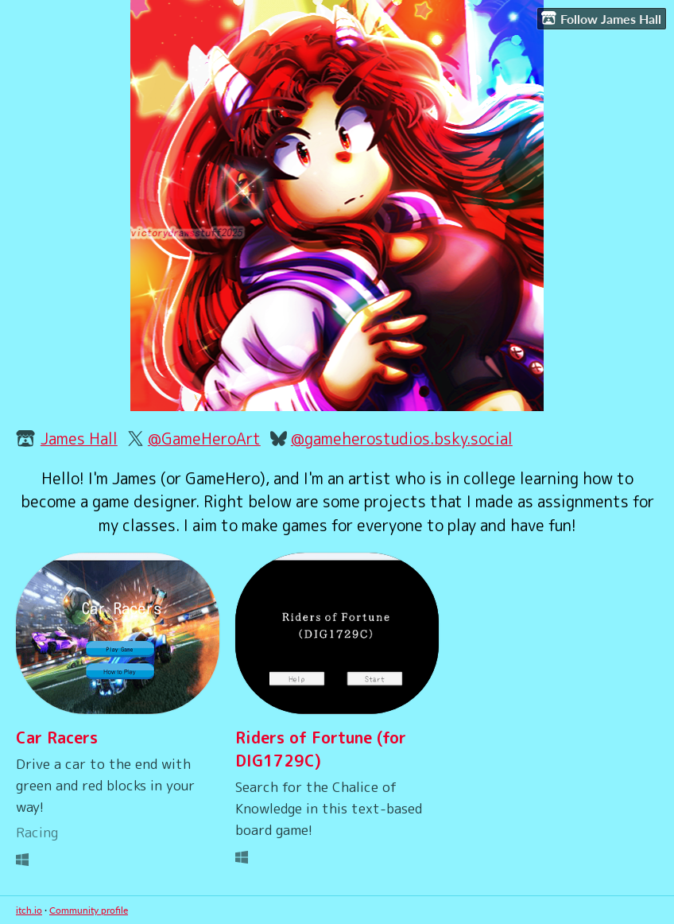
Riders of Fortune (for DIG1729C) (320, 749)
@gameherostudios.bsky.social (402, 438)
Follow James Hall (601, 18)
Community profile (88, 910)
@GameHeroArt (204, 438)
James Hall (79, 438)
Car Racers (57, 737)
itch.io (29, 910)
